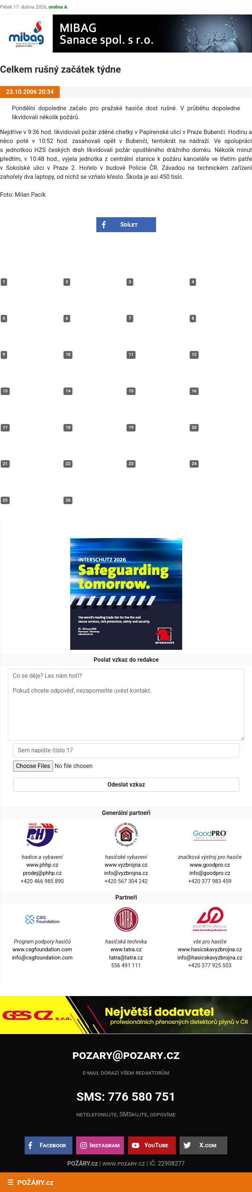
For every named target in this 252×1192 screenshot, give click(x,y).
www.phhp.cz (42, 865)
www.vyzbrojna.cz (126, 865)
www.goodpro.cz (210, 865)
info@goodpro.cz (209, 873)
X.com (207, 1145)
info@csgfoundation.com (42, 958)
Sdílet (129, 224)
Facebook (53, 1145)
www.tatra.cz (126, 949)
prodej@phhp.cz (42, 873)
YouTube (156, 1145)
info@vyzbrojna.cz (126, 873)
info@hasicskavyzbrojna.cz (209, 958)
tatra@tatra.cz (126, 958)
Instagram (104, 1145)
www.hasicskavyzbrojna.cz (210, 949)
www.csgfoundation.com (42, 949)
